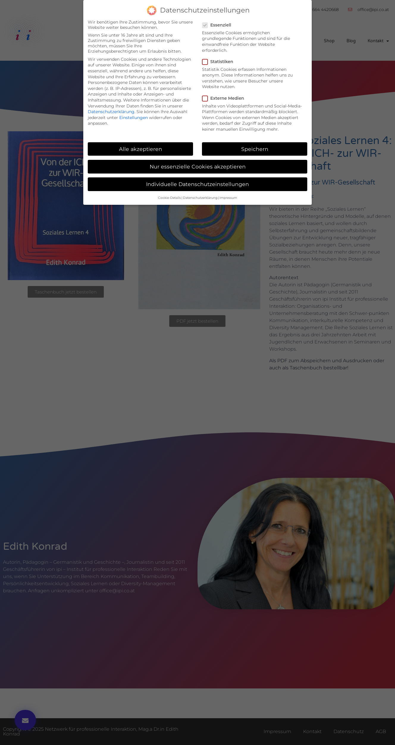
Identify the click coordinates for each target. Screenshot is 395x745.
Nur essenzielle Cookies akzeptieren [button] (198, 166)
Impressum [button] (228, 198)
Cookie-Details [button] (169, 198)
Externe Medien (225, 98)
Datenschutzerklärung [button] (200, 198)
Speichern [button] (254, 149)
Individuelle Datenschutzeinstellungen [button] (197, 184)
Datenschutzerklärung (111, 111)
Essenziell (218, 25)
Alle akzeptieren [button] (140, 149)
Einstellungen (133, 117)
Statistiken (219, 61)
